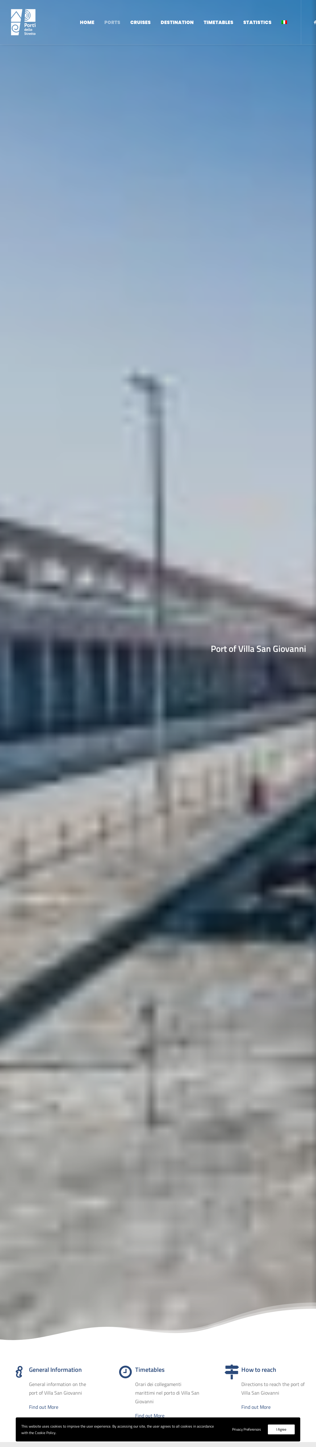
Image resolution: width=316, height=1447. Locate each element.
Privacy (250, 1402)
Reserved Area (239, 1381)
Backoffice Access (242, 1392)
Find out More (43, 304)
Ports (112, 22)
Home (87, 22)
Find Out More (158, 897)
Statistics (257, 22)
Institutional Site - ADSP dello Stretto (263, 1371)
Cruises (140, 22)
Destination (177, 22)
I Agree (281, 1429)
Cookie (231, 1402)
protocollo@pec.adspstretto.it (143, 1391)
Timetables (218, 22)
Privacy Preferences (246, 1429)
